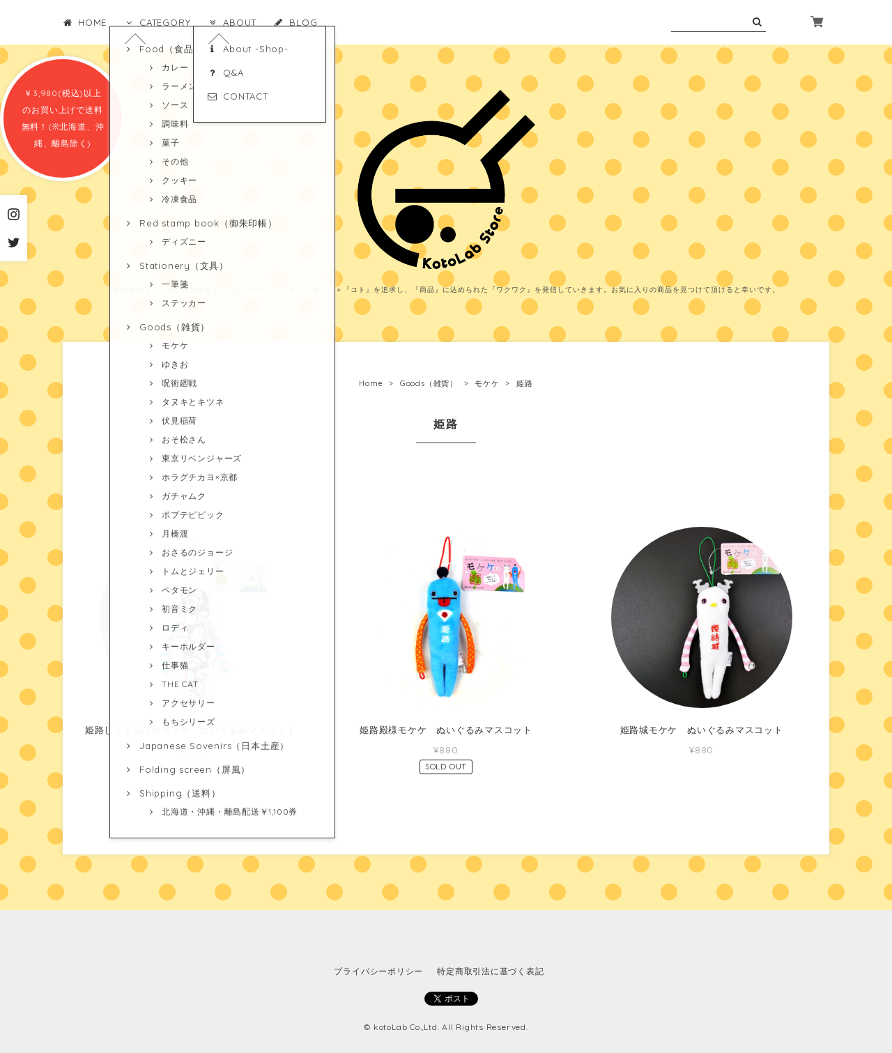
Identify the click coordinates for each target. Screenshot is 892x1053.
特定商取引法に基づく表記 (490, 971)
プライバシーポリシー (378, 971)
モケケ (487, 383)
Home (371, 383)
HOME (85, 22)
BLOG (295, 22)
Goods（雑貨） (429, 383)
